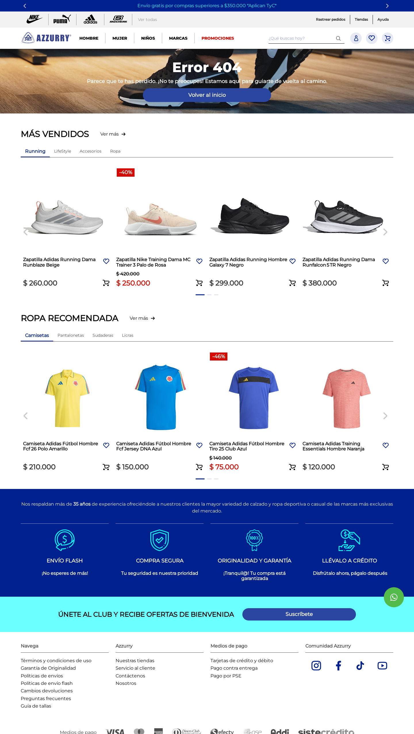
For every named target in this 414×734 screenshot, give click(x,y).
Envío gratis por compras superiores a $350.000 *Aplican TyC (206, 5)
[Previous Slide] (26, 6)
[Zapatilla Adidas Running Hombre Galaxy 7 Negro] (253, 228)
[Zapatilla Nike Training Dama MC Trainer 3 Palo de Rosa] (160, 228)
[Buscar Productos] (339, 38)
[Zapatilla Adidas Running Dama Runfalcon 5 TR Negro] (346, 228)
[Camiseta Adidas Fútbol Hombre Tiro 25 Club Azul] (253, 412)
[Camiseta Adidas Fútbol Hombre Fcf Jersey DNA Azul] (160, 412)
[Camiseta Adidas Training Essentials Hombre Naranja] (346, 412)
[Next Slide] (388, 6)
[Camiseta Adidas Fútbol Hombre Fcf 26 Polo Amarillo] (67, 412)
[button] (106, 279)
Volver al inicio (207, 95)
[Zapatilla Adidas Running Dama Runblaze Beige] (67, 228)
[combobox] (306, 38)
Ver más (109, 134)
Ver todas (147, 19)
